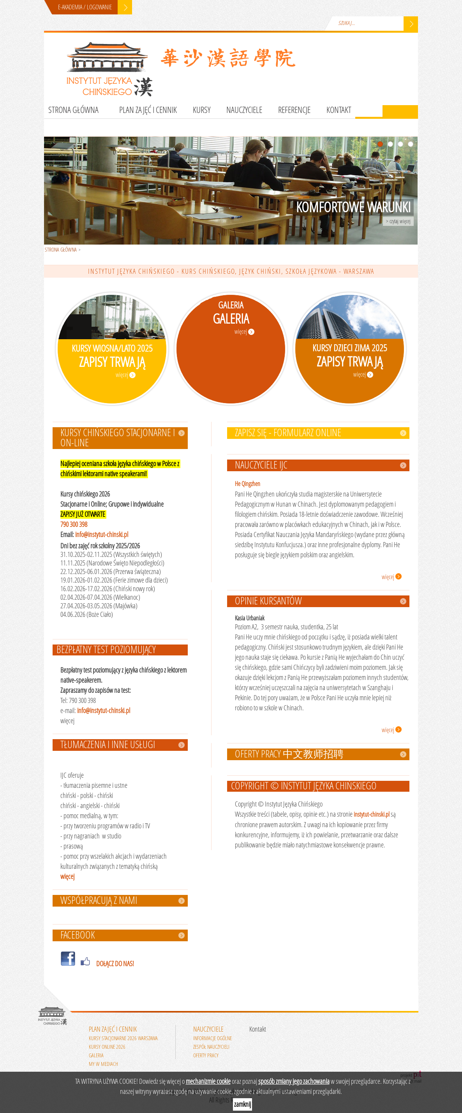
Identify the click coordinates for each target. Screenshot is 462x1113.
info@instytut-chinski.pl (101, 534)
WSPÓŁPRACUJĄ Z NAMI (98, 900)
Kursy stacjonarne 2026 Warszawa (123, 1038)
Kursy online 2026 (107, 1047)
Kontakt (338, 110)
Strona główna (73, 110)
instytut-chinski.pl (372, 814)
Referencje (294, 110)
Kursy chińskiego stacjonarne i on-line (117, 438)
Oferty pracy (206, 1055)
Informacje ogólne (212, 1038)
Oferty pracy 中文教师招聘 (289, 754)
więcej (67, 876)
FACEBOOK (77, 935)
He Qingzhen (247, 484)
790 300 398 (73, 524)
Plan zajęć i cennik (148, 110)
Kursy (201, 110)
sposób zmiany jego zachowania (294, 1081)
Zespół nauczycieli (211, 1047)
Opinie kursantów (268, 601)
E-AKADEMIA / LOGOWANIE (85, 7)
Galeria (96, 1055)
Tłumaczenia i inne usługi (107, 745)
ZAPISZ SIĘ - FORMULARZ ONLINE (288, 433)
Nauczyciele (244, 110)
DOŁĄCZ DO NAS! (115, 964)
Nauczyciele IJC (261, 465)
